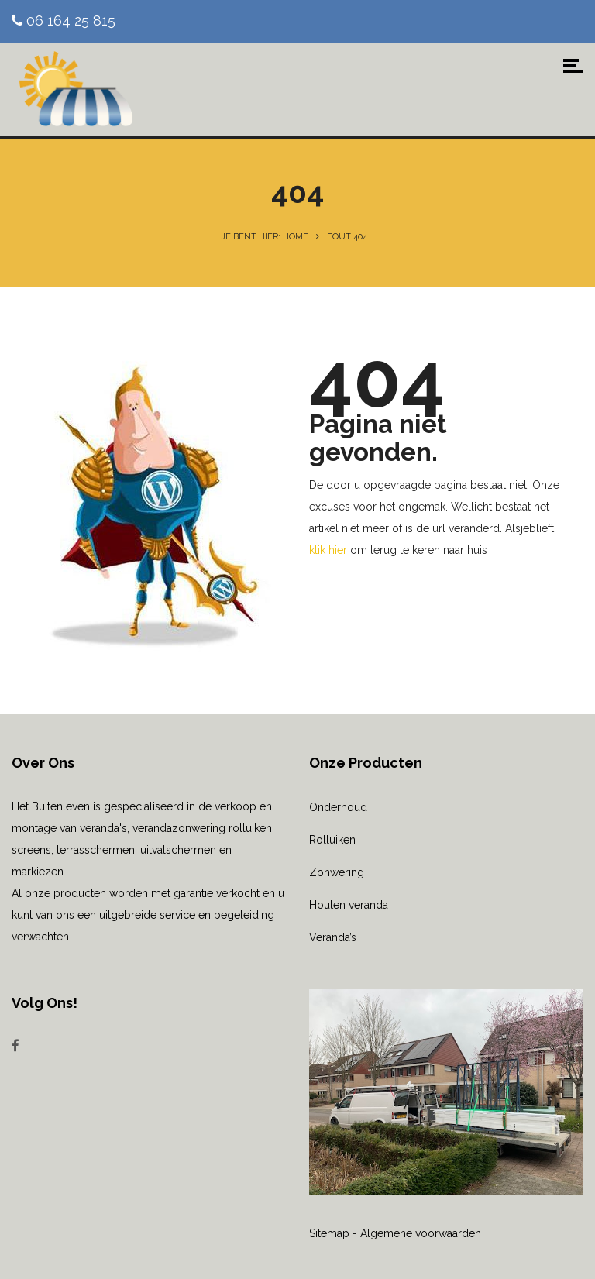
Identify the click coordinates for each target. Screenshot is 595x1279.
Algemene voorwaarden (420, 1233)
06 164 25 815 (63, 20)
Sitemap (329, 1233)
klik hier (328, 550)
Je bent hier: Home (264, 237)
